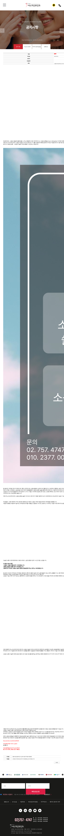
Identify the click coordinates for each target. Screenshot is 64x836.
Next (62, 775)
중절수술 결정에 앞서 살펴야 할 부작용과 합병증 (22, 756)
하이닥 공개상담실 (36, 46)
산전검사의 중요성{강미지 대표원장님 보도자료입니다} (24, 758)
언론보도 (46, 46)
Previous (3, 775)
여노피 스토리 (27, 46)
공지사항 (18, 46)
